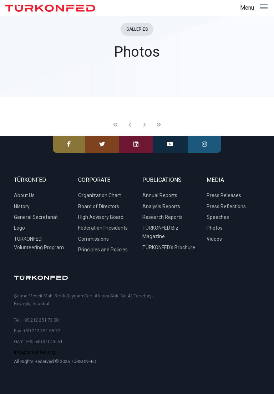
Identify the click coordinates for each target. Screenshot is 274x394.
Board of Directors (98, 206)
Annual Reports (159, 195)
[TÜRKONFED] (50, 8)
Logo (19, 228)
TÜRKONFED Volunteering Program (39, 243)
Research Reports (162, 217)
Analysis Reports (161, 206)
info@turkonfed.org (34, 352)
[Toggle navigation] (254, 8)
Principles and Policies (103, 249)
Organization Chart (99, 195)
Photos (215, 228)
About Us (24, 195)
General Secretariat (36, 217)
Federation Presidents (103, 228)
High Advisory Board (100, 217)
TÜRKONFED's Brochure (168, 247)
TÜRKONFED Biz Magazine (160, 232)
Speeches (218, 217)
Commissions (93, 239)
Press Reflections (226, 206)
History (22, 206)
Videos (214, 239)
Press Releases (224, 195)
